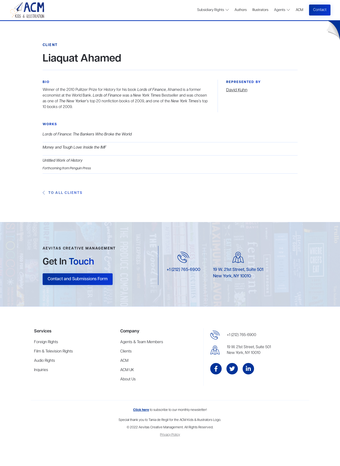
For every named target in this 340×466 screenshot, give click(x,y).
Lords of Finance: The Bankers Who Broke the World (87, 134)
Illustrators (260, 10)
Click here (141, 410)
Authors (241, 10)
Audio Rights (44, 360)
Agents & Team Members (141, 342)
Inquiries (41, 370)
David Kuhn (236, 90)
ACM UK (127, 370)
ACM (299, 10)
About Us (128, 379)
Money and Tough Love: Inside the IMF (74, 147)
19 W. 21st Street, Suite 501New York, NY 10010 (249, 350)
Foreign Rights (46, 342)
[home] (28, 10)
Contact (319, 10)
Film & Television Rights (53, 351)
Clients (126, 351)
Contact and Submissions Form (78, 279)
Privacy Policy (170, 435)
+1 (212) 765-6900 (183, 270)
